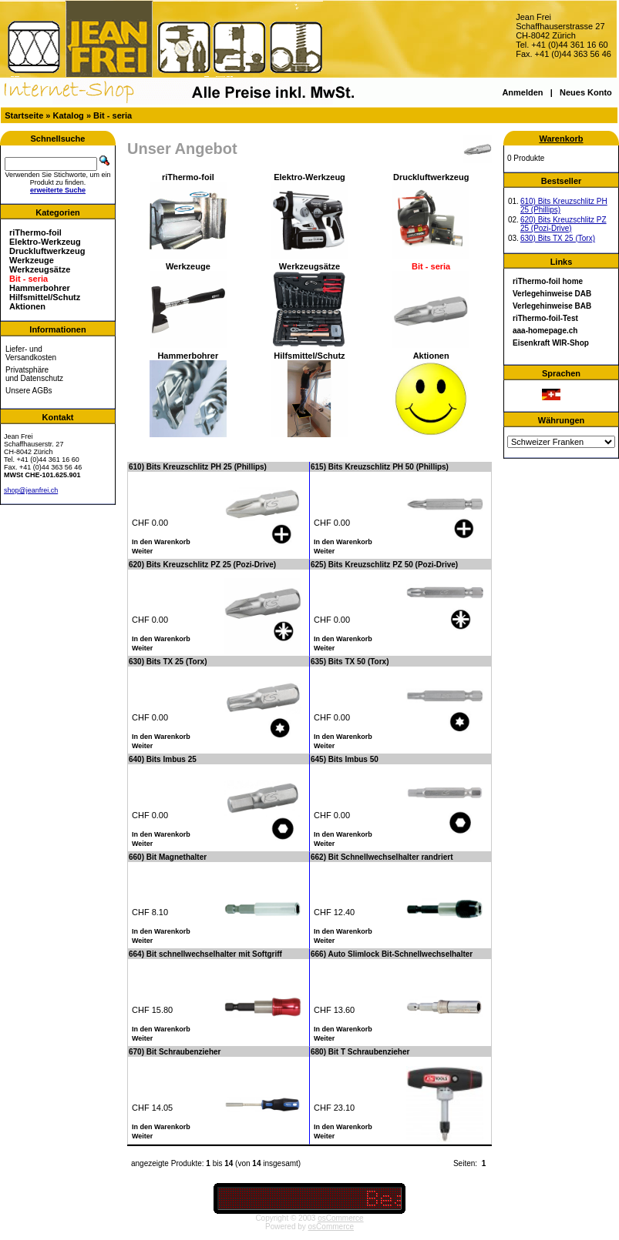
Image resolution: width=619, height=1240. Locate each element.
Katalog (68, 115)
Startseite (24, 115)
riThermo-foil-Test (545, 318)
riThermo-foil (35, 232)
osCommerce (340, 1218)
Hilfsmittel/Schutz (44, 297)
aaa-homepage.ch (545, 330)
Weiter (142, 551)
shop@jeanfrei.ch (31, 490)
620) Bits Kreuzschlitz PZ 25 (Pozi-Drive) (563, 224)
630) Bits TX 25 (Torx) (557, 238)
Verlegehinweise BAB (552, 306)
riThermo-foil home (548, 281)
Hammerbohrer (39, 287)
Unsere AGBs (28, 390)
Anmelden (522, 92)
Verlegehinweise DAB (552, 293)
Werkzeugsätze (39, 269)
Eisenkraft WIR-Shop (551, 343)
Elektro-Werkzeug (45, 241)
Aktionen (27, 306)
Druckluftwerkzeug (47, 251)
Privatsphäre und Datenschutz (34, 374)
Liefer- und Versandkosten (30, 353)
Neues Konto (586, 92)
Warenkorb (561, 138)
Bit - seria (112, 115)
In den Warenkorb (161, 542)
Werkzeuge (31, 260)
